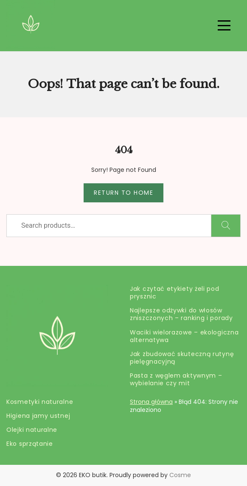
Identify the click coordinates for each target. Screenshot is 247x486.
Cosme (180, 475)
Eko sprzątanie (29, 443)
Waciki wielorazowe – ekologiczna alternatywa (184, 336)
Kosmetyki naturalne (39, 402)
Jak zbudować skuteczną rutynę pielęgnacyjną (182, 358)
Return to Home (123, 192)
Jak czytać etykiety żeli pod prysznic (174, 292)
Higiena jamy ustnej (38, 415)
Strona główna (151, 402)
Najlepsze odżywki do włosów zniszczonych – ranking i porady (181, 314)
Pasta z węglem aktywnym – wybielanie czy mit (176, 379)
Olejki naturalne (31, 429)
